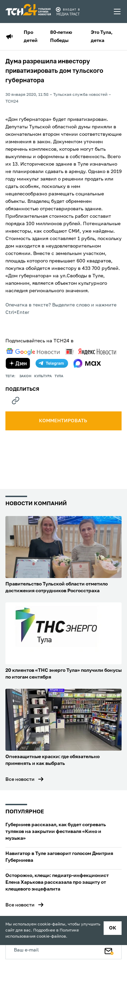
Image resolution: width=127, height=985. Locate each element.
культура (43, 376)
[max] (87, 363)
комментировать (63, 421)
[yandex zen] (18, 363)
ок (112, 928)
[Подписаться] (109, 950)
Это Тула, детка (101, 36)
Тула (59, 376)
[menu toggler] (117, 11)
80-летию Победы (61, 36)
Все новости (20, 779)
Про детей (31, 36)
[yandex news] (90, 352)
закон (25, 376)
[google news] (33, 352)
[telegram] (52, 363)
